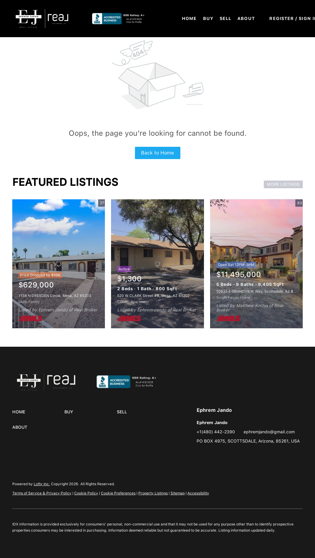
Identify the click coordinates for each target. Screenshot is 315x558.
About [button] (246, 18)
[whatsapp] (225, 454)
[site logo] (133, 380)
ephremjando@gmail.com (269, 431)
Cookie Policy (86, 493)
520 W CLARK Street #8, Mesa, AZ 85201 (153, 296)
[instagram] (201, 454)
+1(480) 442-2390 (216, 431)
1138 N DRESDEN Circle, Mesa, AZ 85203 (54, 296)
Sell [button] (225, 18)
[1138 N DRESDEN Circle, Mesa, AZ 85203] (58, 263)
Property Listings (153, 493)
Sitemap (178, 493)
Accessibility (198, 493)
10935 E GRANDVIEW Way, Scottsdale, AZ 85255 (259, 291)
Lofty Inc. (42, 484)
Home (189, 18)
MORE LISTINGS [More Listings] (283, 184)
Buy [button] (208, 18)
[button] (42, 18)
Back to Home (157, 153)
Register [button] (281, 18)
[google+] (213, 454)
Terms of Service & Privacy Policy (41, 493)
